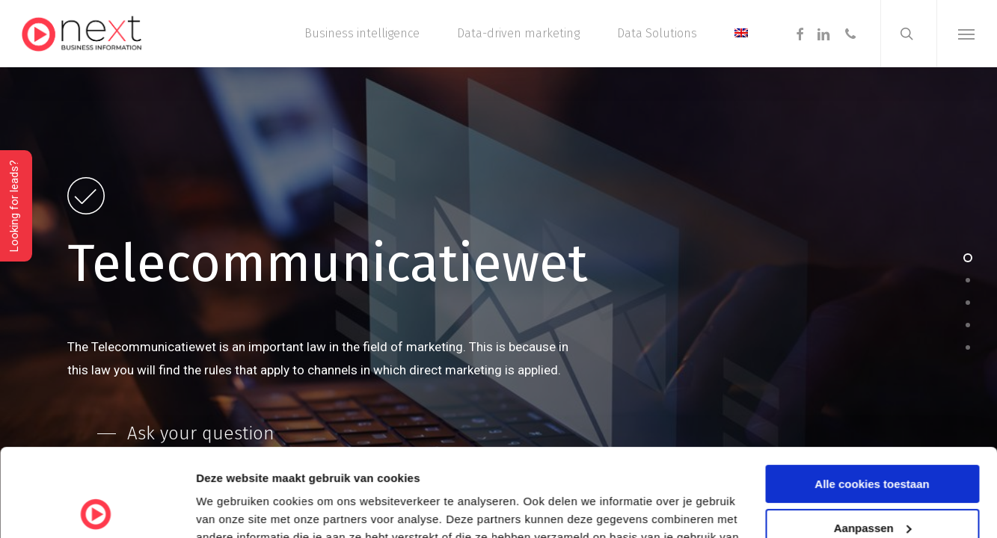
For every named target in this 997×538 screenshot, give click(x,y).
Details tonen (231, 508)
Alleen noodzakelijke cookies (872, 483)
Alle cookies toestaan (872, 396)
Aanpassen (873, 439)
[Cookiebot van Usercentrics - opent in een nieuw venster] (96, 509)
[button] (966, 33)
